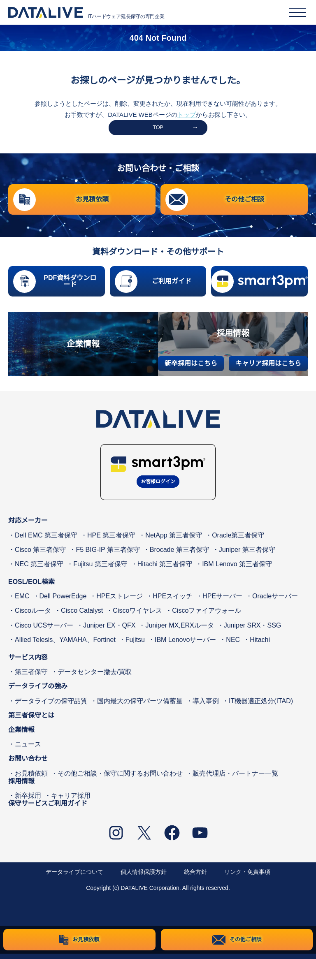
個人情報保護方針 (144, 877)
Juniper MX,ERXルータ (179, 630)
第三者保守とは (31, 720)
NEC (233, 645)
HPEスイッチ (173, 601)
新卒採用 (28, 800)
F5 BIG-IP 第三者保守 (107, 554)
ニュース (28, 749)
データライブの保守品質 (51, 706)
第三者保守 (31, 677)
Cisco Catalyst (82, 615)
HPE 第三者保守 (111, 540)
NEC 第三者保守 (39, 569)
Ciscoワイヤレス (137, 615)
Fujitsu (135, 645)
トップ (186, 114)
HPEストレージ (119, 601)
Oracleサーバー (275, 601)
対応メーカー (28, 525)
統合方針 (195, 877)
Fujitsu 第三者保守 (100, 569)
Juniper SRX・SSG (252, 630)
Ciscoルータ (33, 615)
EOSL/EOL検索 (31, 587)
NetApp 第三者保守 (173, 540)
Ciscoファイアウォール (206, 615)
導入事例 (206, 706)
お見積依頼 (31, 778)
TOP (158, 129)
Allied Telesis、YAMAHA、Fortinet (65, 645)
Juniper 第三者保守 (247, 554)
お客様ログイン (158, 486)
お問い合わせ (28, 763)
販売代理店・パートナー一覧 (235, 778)
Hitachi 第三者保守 (164, 569)
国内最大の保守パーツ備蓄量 (140, 706)
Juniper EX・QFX (109, 630)
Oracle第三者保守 (238, 540)
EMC (22, 601)
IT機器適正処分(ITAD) (261, 706)
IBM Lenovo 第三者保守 (237, 569)
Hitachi (260, 645)
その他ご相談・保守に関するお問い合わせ (120, 778)
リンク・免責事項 (247, 877)
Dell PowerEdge (63, 601)
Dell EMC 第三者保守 (46, 540)
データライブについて (74, 877)
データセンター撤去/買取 (95, 677)
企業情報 (21, 735)
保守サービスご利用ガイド (47, 808)
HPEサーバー (222, 601)
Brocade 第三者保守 (179, 554)
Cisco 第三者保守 (40, 554)
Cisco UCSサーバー (44, 630)
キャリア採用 (71, 800)
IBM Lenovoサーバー (185, 645)
